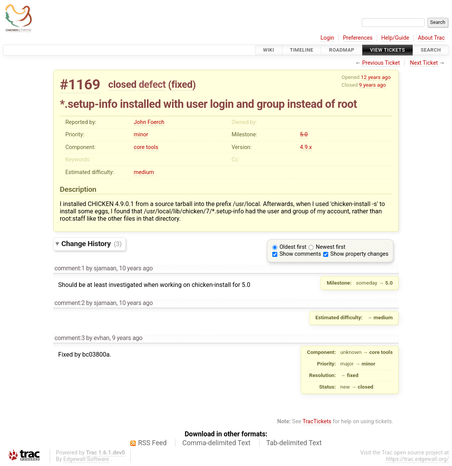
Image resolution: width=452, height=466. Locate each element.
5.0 (304, 134)
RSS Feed (152, 443)
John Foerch (149, 122)
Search (431, 50)
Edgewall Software (86, 459)
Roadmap (341, 50)
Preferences (358, 38)
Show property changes (359, 254)
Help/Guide (395, 38)
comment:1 (69, 268)
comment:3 (69, 338)
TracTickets (316, 421)
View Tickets (387, 50)
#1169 (80, 84)
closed (122, 84)
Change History (91, 243)
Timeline (302, 50)
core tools (146, 147)
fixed (181, 84)
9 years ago (372, 85)
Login (327, 38)
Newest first (331, 247)
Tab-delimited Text (294, 443)
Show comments (300, 254)
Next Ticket (424, 63)
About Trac (431, 38)
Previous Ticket (381, 63)
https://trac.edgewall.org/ (417, 459)
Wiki (268, 50)
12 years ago (376, 77)
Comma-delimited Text (216, 443)
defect (152, 84)
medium (144, 172)
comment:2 (69, 303)
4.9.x (306, 147)
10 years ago (136, 268)
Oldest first (293, 247)
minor (141, 134)
